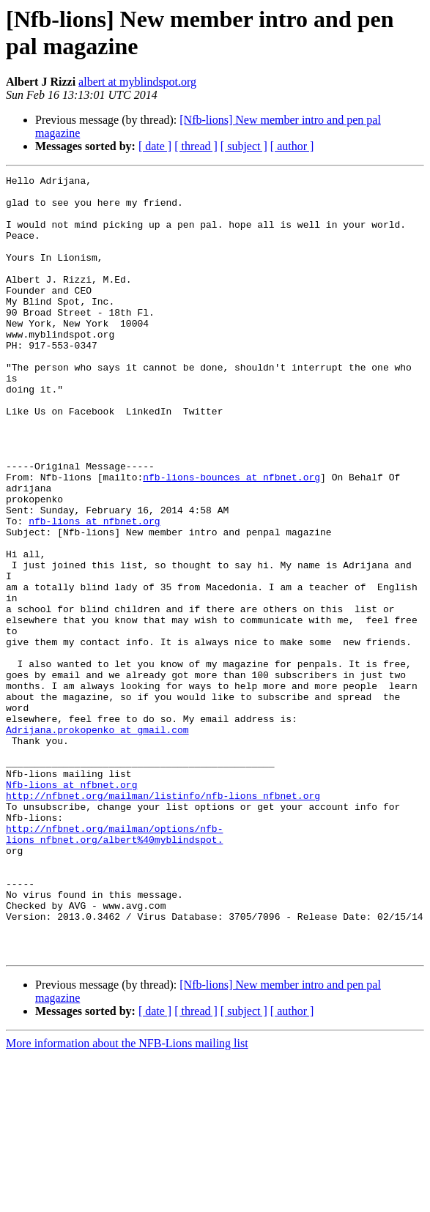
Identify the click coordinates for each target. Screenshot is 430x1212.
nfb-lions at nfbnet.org (94, 591)
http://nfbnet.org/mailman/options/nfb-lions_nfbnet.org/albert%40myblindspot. (114, 966)
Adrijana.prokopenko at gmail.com (97, 841)
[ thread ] (196, 146)
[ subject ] (243, 146)
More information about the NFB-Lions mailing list (127, 1199)
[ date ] (154, 146)
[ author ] (292, 146)
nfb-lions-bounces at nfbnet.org (231, 538)
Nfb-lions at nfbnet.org (71, 907)
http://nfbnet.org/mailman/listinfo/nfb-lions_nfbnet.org (163, 920)
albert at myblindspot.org (137, 81)
